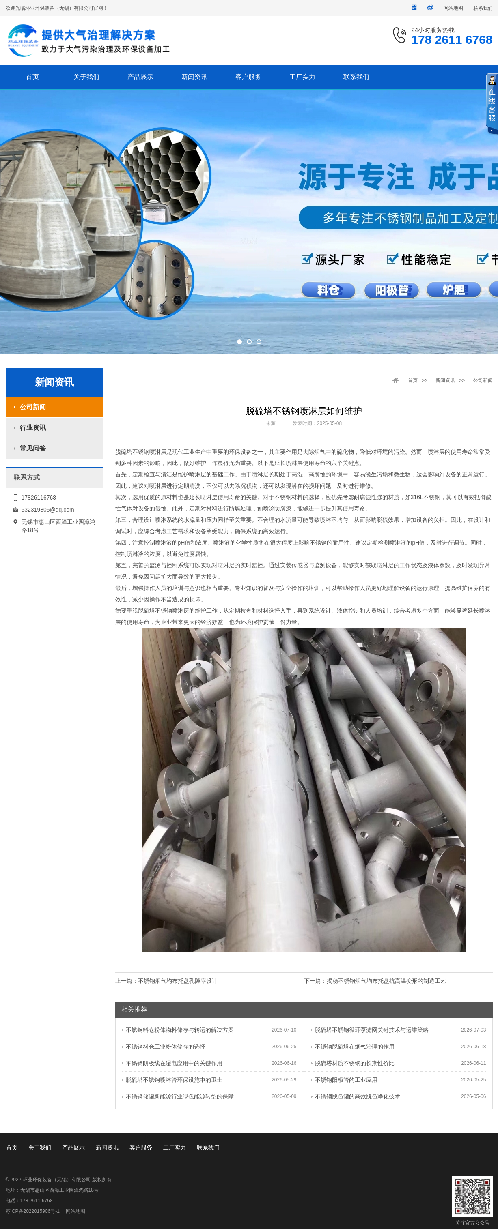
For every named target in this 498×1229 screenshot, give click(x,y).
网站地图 (453, 8)
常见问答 (33, 448)
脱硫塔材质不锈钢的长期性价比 (353, 1063)
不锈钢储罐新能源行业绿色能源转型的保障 (178, 1096)
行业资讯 (33, 427)
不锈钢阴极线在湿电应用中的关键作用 (172, 1063)
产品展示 (73, 1147)
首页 (413, 380)
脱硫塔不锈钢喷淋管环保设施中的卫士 (172, 1080)
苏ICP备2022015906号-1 (33, 1211)
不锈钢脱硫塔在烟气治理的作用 (353, 1046)
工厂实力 (174, 1147)
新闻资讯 (445, 380)
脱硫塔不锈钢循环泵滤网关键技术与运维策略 (370, 1030)
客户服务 (140, 1147)
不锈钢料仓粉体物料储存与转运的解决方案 (178, 1030)
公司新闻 (33, 406)
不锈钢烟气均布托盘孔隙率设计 (178, 981)
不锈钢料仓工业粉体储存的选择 (163, 1046)
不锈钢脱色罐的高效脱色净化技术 (355, 1096)
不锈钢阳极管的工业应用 (344, 1080)
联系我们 (483, 8)
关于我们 (39, 1147)
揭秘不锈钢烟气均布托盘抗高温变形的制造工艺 (386, 981)
